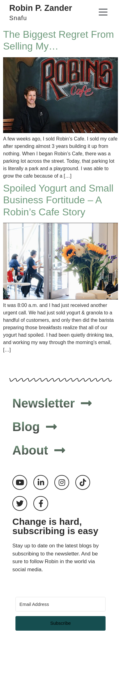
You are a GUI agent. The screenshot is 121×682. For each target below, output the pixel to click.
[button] (103, 13)
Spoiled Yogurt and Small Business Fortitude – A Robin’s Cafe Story (58, 200)
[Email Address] (60, 604)
